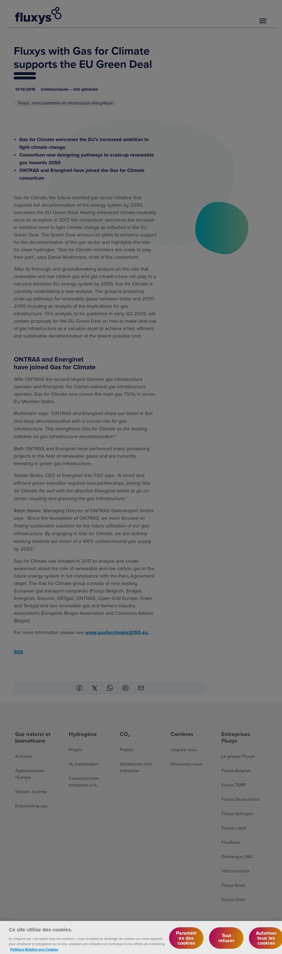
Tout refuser (226, 941)
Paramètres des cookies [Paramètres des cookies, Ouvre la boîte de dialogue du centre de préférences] (186, 940)
